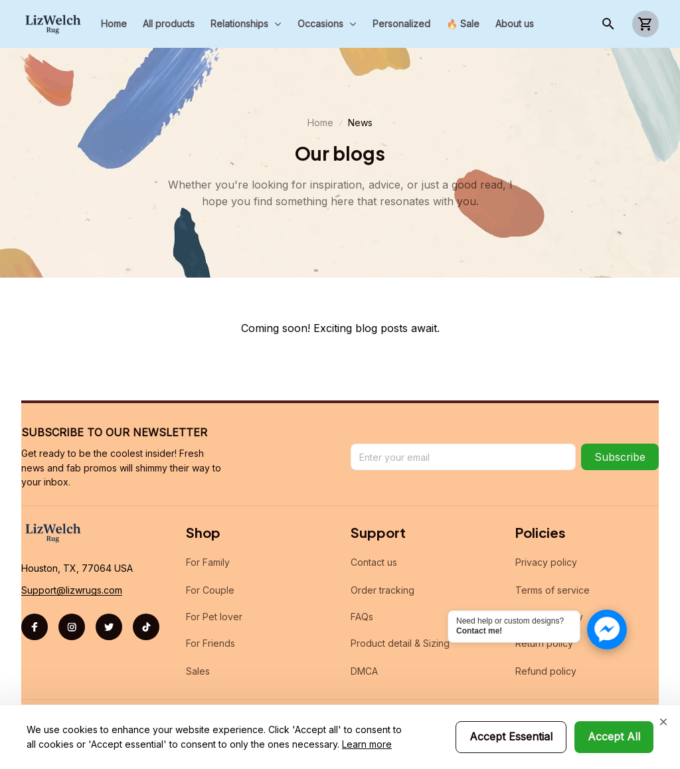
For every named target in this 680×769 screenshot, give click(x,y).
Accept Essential (510, 736)
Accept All (614, 736)
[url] (71, 590)
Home (320, 122)
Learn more (367, 744)
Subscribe (619, 457)
